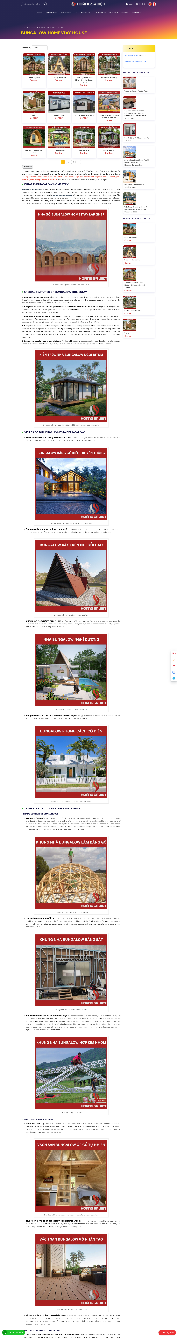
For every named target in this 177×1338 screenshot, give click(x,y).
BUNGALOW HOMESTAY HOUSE (52, 27)
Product (32, 27)
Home (23, 27)
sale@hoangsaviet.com (136, 61)
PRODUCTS (67, 13)
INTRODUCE (51, 13)
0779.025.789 (131, 56)
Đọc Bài (28, 163)
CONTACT (136, 13)
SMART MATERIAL (85, 13)
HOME (39, 13)
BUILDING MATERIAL (118, 13)
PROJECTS (101, 13)
